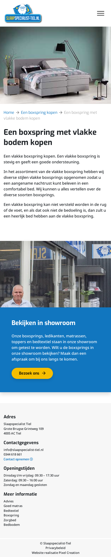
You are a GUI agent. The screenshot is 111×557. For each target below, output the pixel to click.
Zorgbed (10, 520)
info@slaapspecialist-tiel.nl (24, 450)
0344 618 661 (13, 454)
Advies (8, 501)
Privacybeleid (55, 548)
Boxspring (11, 515)
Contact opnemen (18, 459)
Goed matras (13, 506)
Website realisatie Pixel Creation (55, 552)
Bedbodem (12, 524)
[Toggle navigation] (100, 13)
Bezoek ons (34, 375)
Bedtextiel (11, 510)
